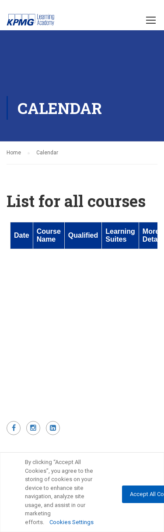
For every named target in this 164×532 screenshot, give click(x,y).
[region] (82, 492)
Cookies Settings (71, 522)
